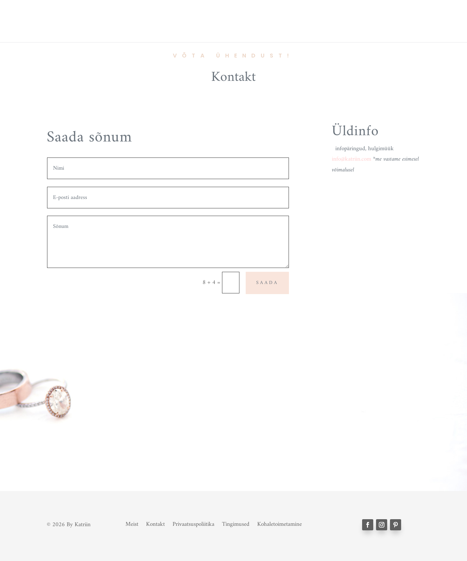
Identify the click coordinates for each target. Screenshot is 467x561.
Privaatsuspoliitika (193, 523)
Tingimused (236, 523)
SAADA (267, 282)
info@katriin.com (351, 159)
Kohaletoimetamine (279, 523)
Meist (131, 523)
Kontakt (155, 523)
